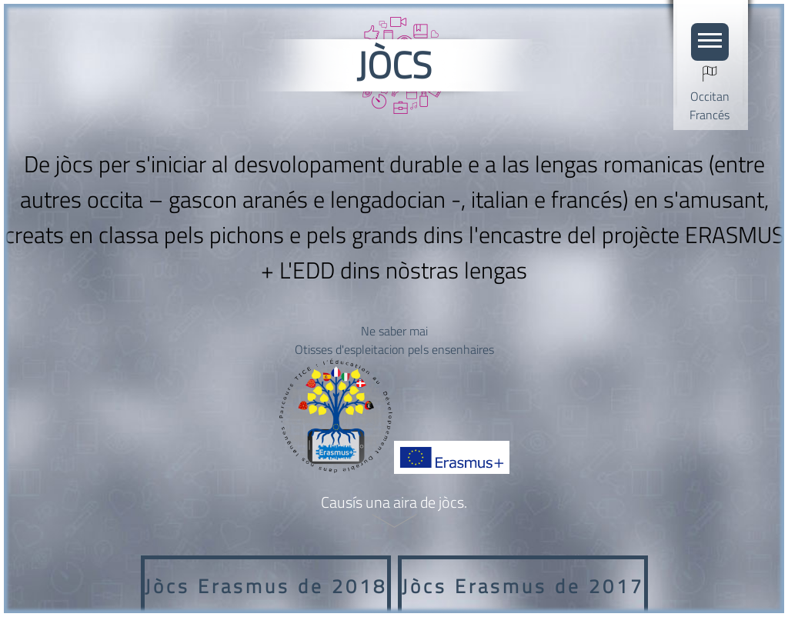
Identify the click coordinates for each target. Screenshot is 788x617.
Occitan (710, 96)
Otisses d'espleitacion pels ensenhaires (394, 349)
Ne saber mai (394, 331)
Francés (710, 114)
